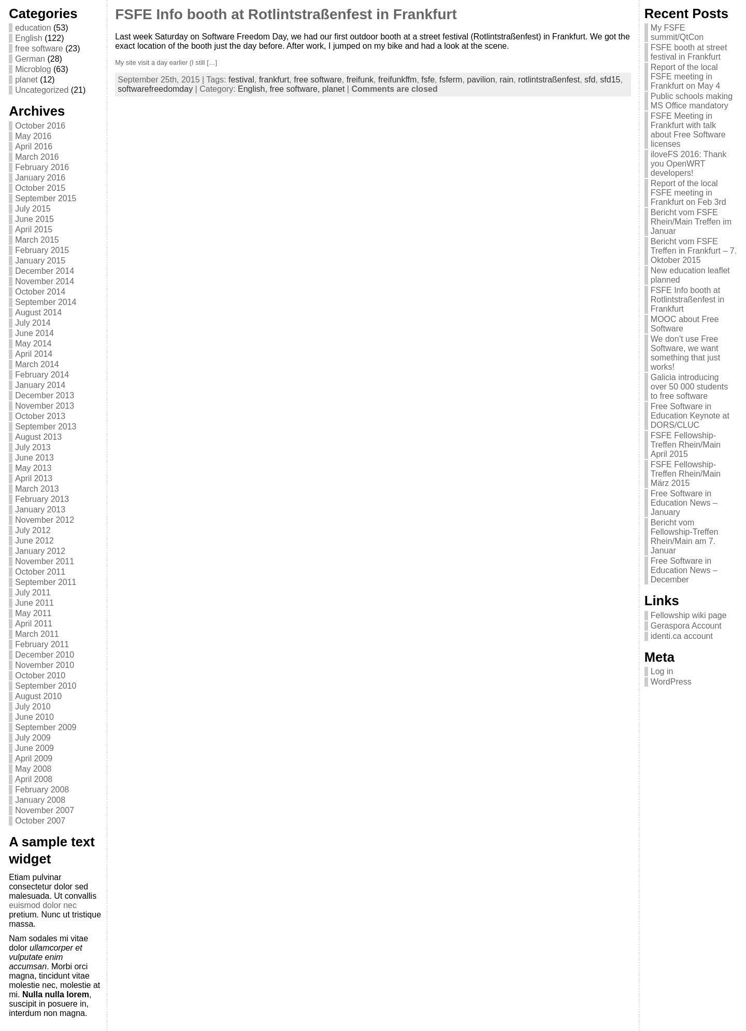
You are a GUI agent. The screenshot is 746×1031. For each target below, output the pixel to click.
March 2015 (37, 239)
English (28, 38)
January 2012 (40, 551)
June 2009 (34, 748)
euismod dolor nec (43, 905)
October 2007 (40, 820)
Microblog (33, 69)
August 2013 (38, 437)
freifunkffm (397, 79)
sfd (589, 79)
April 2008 (33, 779)
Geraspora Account (686, 625)
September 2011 (45, 582)
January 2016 (40, 177)
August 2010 (38, 696)
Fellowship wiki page (689, 615)
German (30, 58)
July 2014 (33, 322)
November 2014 (44, 281)
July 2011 (33, 592)
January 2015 (40, 260)
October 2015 (40, 188)
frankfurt (274, 79)
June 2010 (34, 717)
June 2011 (34, 602)
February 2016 (42, 167)
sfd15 (610, 79)
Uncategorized (41, 90)
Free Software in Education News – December (684, 570)
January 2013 (40, 509)
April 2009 (33, 758)
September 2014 (45, 302)
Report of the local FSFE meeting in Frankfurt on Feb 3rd (688, 192)
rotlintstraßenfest (549, 79)
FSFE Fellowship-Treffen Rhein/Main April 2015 (686, 444)
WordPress (671, 681)
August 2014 (38, 312)
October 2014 (40, 291)
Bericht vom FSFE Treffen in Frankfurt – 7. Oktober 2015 (694, 250)
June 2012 (34, 540)
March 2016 (37, 156)
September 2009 (45, 727)
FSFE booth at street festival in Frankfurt (689, 52)
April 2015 (33, 229)
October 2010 (40, 675)
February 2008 (42, 789)
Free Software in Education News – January (684, 503)
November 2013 (44, 405)
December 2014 (44, 271)
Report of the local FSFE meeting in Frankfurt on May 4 (685, 76)
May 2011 (33, 613)
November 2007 (44, 810)
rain (506, 79)
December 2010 (44, 654)
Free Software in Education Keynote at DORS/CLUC (690, 415)
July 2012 (33, 530)
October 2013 (40, 416)
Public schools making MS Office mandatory (692, 101)
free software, (295, 89)
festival (241, 79)
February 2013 (42, 499)
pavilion (481, 79)
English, (253, 89)
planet (26, 79)
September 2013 (45, 426)
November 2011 (44, 561)
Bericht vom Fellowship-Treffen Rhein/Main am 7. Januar (685, 536)
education (33, 27)
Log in (662, 671)
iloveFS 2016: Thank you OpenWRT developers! (688, 163)
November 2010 (44, 665)
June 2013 (34, 457)
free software (39, 48)
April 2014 (33, 354)
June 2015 (34, 219)
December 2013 (44, 395)
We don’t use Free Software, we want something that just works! (685, 353)
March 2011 (37, 634)
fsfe (428, 79)
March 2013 (37, 488)
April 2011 (33, 623)
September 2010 (45, 685)
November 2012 (44, 520)
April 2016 (33, 146)
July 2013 (33, 447)
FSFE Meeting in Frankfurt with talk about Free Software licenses (688, 130)
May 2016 (33, 136)
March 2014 (37, 364)
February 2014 (42, 374)
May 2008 (33, 768)
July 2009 (33, 737)
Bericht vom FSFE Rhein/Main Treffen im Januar (691, 221)
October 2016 (40, 125)
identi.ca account (682, 636)
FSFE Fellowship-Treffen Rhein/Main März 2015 (686, 473)
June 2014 (34, 333)
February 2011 (42, 644)
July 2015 (33, 208)
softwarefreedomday (155, 89)
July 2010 (33, 706)
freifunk (360, 79)
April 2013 (33, 478)
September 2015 (45, 198)
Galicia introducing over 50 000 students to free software (689, 386)
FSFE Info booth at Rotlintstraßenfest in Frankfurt (286, 14)
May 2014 (33, 343)
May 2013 (33, 468)
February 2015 (42, 250)
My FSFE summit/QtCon (677, 32)
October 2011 (40, 571)
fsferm (450, 79)
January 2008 (40, 800)
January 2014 (40, 385)
